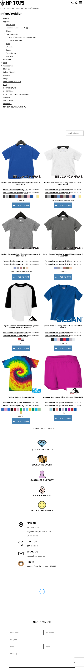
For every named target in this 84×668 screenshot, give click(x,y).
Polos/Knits (11, 53)
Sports (9, 50)
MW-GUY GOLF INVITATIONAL (14, 107)
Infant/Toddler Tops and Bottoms (22, 37)
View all (6, 18)
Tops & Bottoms (15, 40)
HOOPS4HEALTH (9, 88)
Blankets (7, 69)
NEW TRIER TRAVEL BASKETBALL (16, 94)
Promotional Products (12, 82)
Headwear (7, 59)
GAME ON (7, 97)
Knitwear (9, 56)
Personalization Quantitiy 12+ (15, 189)
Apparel (10, 8)
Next (37, 428)
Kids (8, 44)
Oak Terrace (8, 100)
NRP (5, 85)
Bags (5, 63)
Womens (9, 47)
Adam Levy (7, 104)
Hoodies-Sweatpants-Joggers (18, 28)
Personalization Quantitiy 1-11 (15, 193)
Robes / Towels (9, 72)
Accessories (8, 66)
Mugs (5, 78)
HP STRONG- (8, 91)
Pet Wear (7, 75)
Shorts (9, 31)
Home (2, 8)
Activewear (10, 25)
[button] (76, 2)
